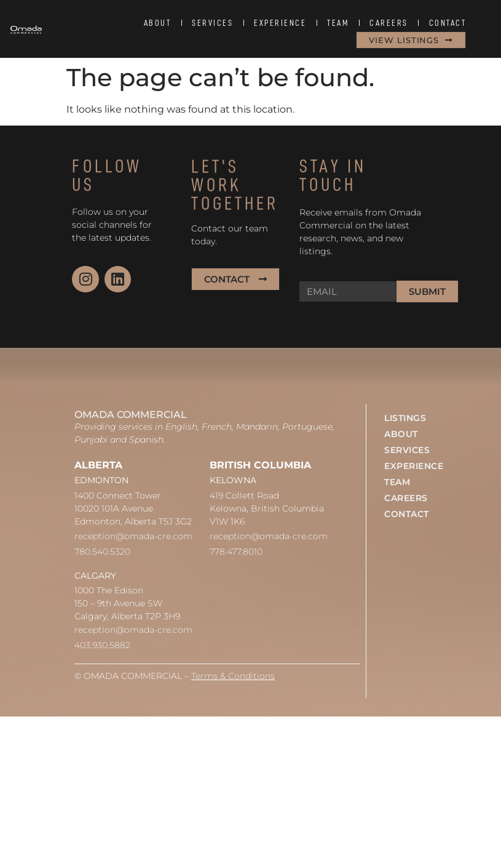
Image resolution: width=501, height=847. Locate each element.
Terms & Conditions (233, 675)
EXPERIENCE (280, 22)
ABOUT (158, 22)
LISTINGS (405, 418)
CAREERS (388, 22)
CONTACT (448, 22)
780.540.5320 (102, 551)
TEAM (338, 22)
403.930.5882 (102, 645)
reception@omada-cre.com (133, 536)
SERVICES (212, 22)
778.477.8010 (236, 551)
